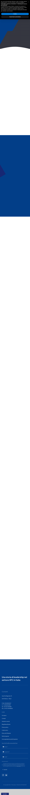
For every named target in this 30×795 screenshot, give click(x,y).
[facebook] (3, 775)
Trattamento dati (5, 761)
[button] (28, 778)
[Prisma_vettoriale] (15, 1)
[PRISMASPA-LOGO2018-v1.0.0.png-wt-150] (6, 664)
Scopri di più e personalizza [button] (15, 792)
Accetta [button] (15, 789)
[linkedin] (6, 775)
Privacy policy (19, 766)
